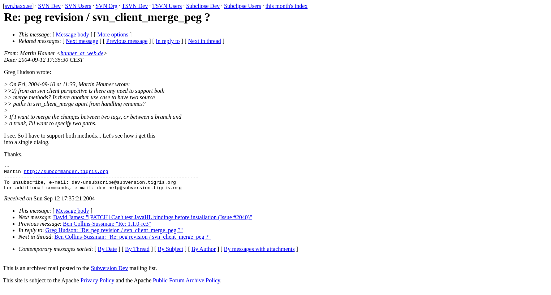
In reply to (168, 41)
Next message (82, 41)
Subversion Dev (109, 273)
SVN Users (78, 6)
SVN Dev (49, 6)
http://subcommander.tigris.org (66, 173)
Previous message (126, 41)
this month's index (287, 6)
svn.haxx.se (18, 6)
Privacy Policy (98, 286)
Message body (72, 34)
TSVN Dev (135, 6)
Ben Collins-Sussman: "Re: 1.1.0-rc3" (107, 229)
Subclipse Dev (203, 6)
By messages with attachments (259, 254)
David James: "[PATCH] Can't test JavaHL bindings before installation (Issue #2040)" (152, 223)
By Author (203, 254)
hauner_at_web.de (81, 53)
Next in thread (204, 41)
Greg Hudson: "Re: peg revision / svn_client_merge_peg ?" (114, 236)
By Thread (137, 254)
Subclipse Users (242, 6)
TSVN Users (167, 6)
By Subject (170, 254)
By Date (107, 254)
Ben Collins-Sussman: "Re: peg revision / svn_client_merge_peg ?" (132, 242)
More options (112, 34)
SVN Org (106, 6)
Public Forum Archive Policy (186, 286)
